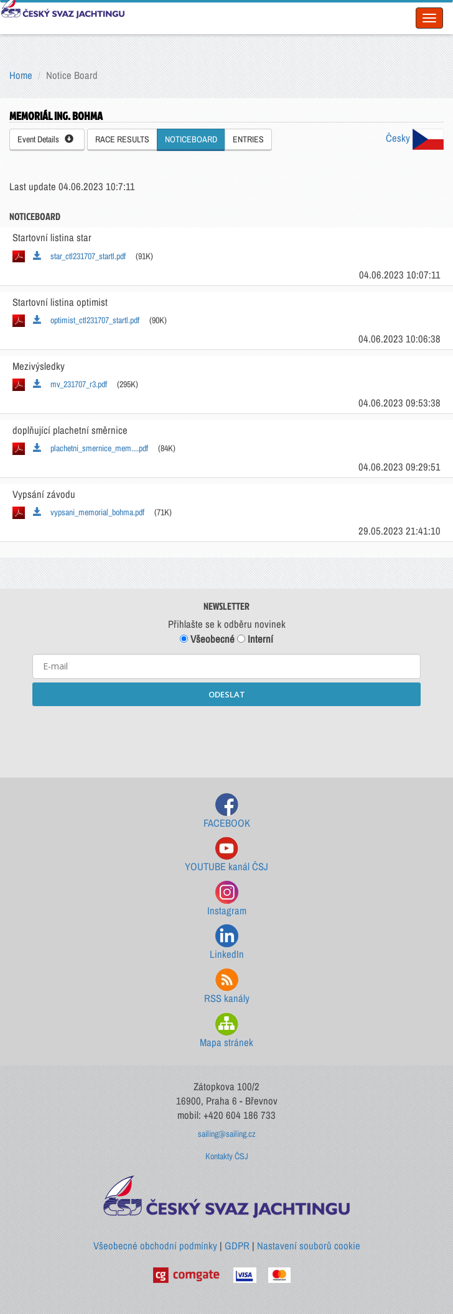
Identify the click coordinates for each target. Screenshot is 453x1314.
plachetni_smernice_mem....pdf (90, 448)
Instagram (226, 899)
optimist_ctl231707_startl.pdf (86, 320)
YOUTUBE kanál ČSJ (226, 855)
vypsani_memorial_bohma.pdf (88, 512)
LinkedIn (227, 942)
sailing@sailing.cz (227, 1133)
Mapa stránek (226, 1031)
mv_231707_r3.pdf (70, 384)
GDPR (237, 1245)
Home (20, 75)
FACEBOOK (226, 811)
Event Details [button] (45, 139)
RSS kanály (227, 986)
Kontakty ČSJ (226, 1156)
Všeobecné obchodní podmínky (155, 1245)
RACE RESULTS (122, 139)
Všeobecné (207, 639)
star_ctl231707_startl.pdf (79, 256)
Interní (255, 639)
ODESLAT (226, 694)
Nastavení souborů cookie (308, 1245)
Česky (415, 138)
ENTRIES (248, 139)
